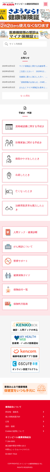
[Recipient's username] (27, 44)
